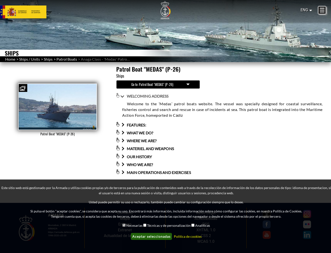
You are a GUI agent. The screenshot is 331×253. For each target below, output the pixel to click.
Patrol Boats (66, 59)
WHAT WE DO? (136, 133)
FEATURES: (133, 125)
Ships (48, 59)
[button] (23, 88)
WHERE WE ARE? (138, 140)
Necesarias (134, 225)
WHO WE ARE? (136, 164)
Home (10, 59)
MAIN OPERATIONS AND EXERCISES (155, 172)
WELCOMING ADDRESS (144, 96)
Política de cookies (188, 236)
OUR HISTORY (136, 156)
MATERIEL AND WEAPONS (147, 149)
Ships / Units (29, 59)
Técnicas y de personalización (169, 225)
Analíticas (202, 225)
